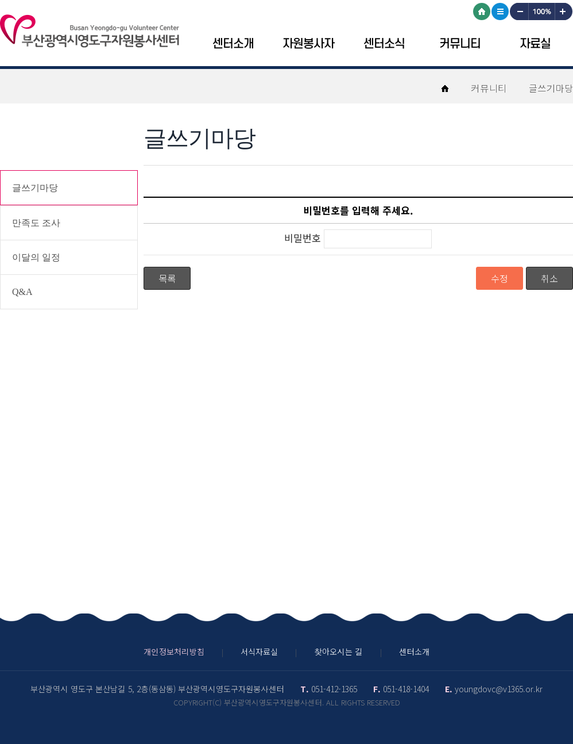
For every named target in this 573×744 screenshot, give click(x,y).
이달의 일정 (36, 257)
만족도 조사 (36, 223)
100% (541, 11)
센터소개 (233, 44)
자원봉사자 (308, 44)
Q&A (22, 292)
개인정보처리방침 (174, 651)
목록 (167, 278)
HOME (482, 11)
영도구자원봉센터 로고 (89, 31)
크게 (564, 11)
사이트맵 (500, 11)
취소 (549, 278)
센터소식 (384, 44)
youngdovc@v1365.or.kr (499, 689)
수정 (499, 278)
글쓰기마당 (35, 188)
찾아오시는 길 (338, 651)
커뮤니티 (460, 44)
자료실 (535, 44)
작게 (518, 11)
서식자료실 (259, 651)
